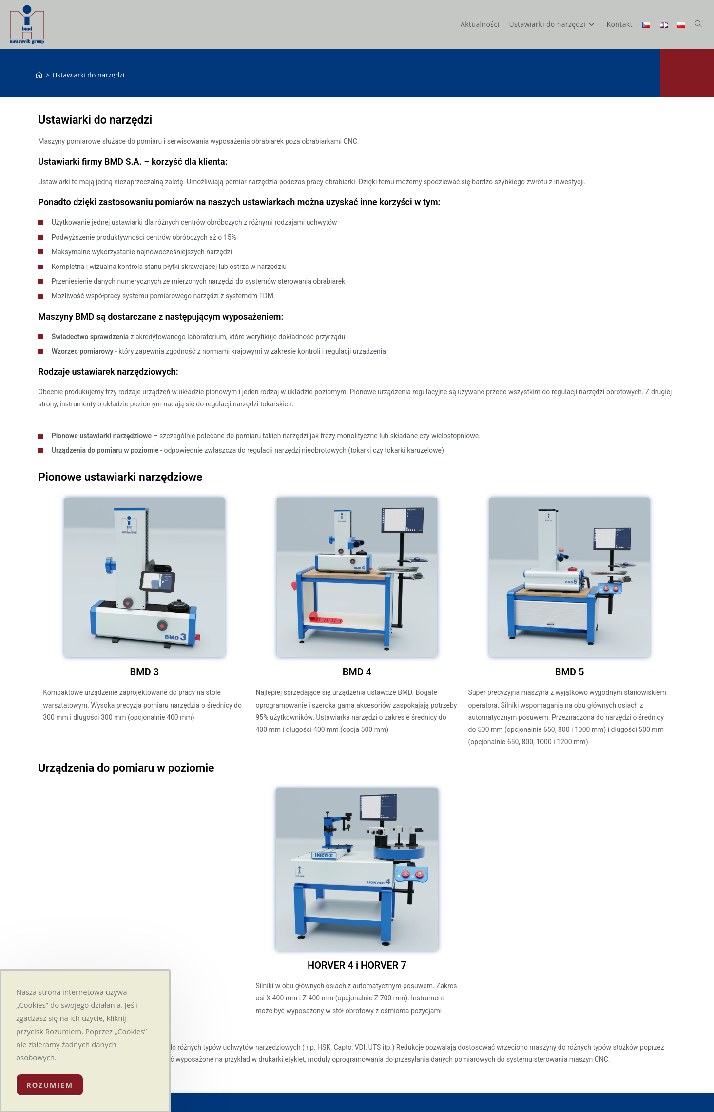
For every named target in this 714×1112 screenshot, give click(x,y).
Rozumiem (49, 1085)
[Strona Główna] (39, 74)
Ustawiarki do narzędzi (88, 74)
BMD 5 (569, 672)
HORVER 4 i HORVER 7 (357, 965)
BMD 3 (144, 672)
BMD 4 (357, 672)
